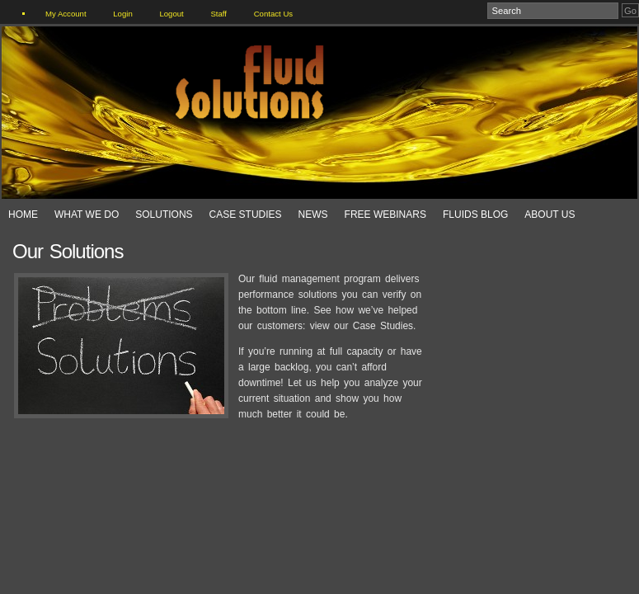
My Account (66, 13)
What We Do (86, 214)
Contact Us (273, 13)
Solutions (163, 214)
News (313, 214)
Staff (218, 13)
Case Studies (245, 214)
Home (23, 214)
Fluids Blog (475, 214)
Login (122, 13)
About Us (549, 214)
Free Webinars (385, 214)
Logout (171, 13)
